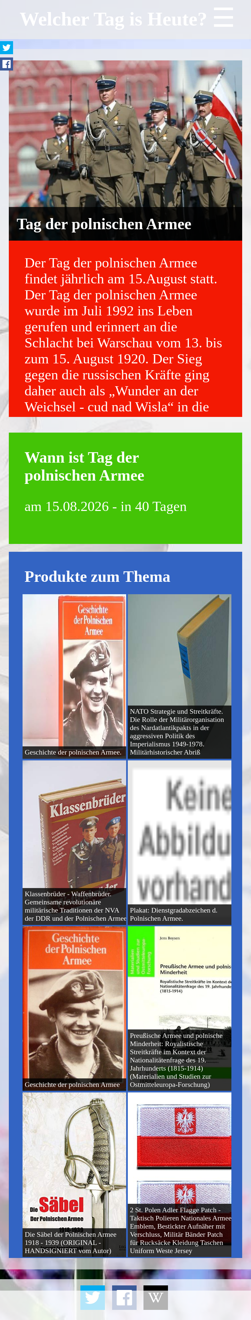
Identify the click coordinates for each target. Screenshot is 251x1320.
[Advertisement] (125, 1305)
